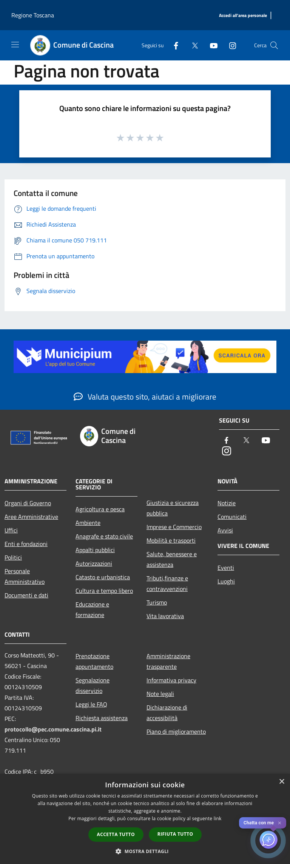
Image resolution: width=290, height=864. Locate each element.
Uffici (11, 530)
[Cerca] (274, 45)
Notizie (227, 503)
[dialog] (145, 819)
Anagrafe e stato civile (104, 536)
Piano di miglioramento (176, 731)
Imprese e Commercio (174, 526)
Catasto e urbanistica (103, 577)
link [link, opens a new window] (218, 818)
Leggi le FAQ (91, 704)
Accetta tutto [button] (116, 834)
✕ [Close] (280, 823)
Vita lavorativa (165, 615)
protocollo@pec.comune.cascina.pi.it (53, 729)
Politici (13, 557)
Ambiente (88, 522)
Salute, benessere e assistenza (172, 559)
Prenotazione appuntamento (94, 661)
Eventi (226, 567)
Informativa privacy (171, 680)
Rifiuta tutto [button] (175, 834)
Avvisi (225, 530)
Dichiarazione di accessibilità (167, 712)
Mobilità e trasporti (171, 540)
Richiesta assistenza (102, 717)
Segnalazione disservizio (93, 685)
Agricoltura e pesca (100, 509)
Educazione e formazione (92, 609)
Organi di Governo (28, 503)
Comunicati (232, 516)
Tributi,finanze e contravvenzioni (167, 583)
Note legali (160, 693)
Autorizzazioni (94, 563)
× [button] (281, 782)
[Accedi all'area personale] (243, 15)
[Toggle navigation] (15, 44)
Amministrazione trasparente (168, 661)
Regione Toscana (32, 15)
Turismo (157, 602)
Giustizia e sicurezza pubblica (173, 508)
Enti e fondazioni (26, 543)
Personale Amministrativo (25, 576)
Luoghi (226, 581)
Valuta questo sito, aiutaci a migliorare (145, 396)
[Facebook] (172, 45)
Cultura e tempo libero (104, 590)
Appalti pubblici (95, 549)
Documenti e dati (26, 595)
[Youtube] (210, 45)
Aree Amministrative (31, 516)
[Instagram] (229, 45)
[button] (145, 851)
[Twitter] (191, 45)
